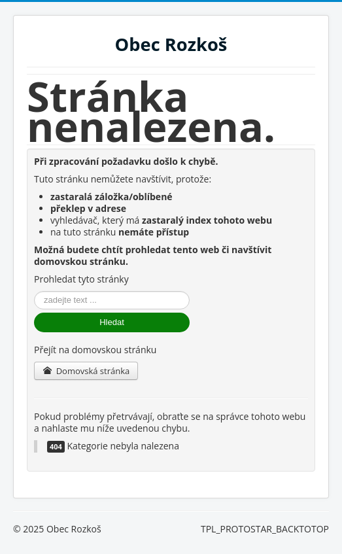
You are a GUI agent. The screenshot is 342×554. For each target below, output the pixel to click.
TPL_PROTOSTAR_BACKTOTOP (265, 529)
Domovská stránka (86, 371)
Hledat (111, 322)
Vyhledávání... (34, 291)
